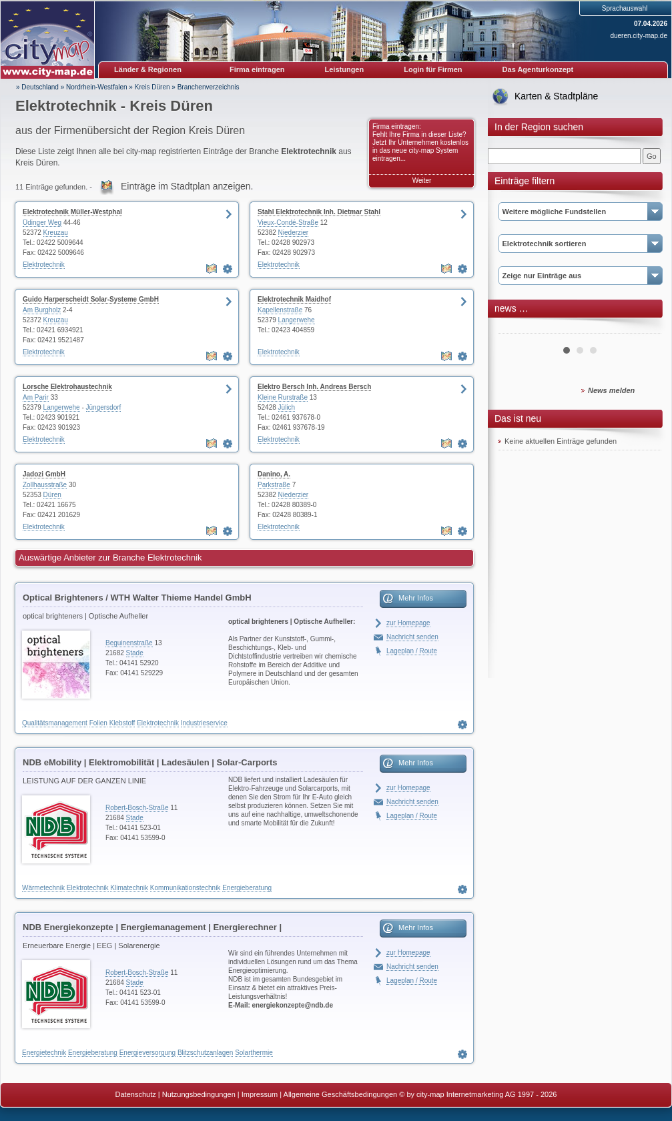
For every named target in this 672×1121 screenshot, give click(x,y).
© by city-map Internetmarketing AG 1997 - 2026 (478, 1094)
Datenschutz (135, 1094)
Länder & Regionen (148, 69)
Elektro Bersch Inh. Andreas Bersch (314, 386)
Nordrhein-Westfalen (96, 87)
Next (644, 328)
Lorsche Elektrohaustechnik (67, 386)
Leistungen (344, 69)
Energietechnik (44, 1052)
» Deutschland (37, 87)
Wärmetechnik (43, 887)
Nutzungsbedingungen (199, 1094)
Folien (98, 723)
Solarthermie (254, 1052)
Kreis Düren (152, 87)
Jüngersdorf (103, 407)
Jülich (287, 407)
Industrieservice (204, 723)
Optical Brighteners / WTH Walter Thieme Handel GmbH (137, 598)
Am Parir (36, 397)
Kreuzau (55, 232)
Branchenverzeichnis (209, 87)
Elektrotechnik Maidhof (294, 299)
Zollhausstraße (45, 484)
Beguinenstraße (129, 643)
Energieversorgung (147, 1052)
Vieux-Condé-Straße (288, 222)
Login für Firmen (433, 69)
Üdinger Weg (42, 222)
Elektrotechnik (44, 264)
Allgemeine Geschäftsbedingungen (341, 1094)
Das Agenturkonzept (538, 69)
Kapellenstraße (280, 310)
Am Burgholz (42, 310)
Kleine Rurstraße (283, 397)
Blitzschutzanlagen (205, 1052)
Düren (52, 494)
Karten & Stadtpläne (556, 96)
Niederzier (293, 232)
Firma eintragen (257, 69)
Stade (134, 653)
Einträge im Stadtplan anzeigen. (187, 186)
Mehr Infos (415, 598)
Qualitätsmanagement (54, 723)
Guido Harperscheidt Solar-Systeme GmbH (91, 299)
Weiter (422, 180)
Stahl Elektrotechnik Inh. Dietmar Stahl (319, 212)
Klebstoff (122, 723)
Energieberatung (247, 887)
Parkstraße (274, 484)
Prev (515, 328)
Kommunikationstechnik (185, 887)
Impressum (260, 1094)
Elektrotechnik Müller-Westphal (72, 212)
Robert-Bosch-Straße (136, 807)
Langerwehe (296, 320)
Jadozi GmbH (44, 474)
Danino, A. (274, 474)
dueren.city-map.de (638, 35)
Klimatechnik (129, 887)
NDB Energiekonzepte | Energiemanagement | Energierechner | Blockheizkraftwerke (152, 929)
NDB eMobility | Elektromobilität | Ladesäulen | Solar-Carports (150, 762)
